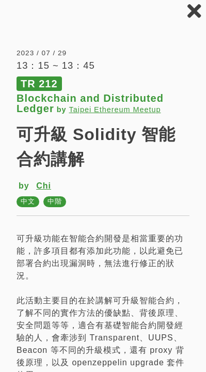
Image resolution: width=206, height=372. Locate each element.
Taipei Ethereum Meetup (115, 109)
